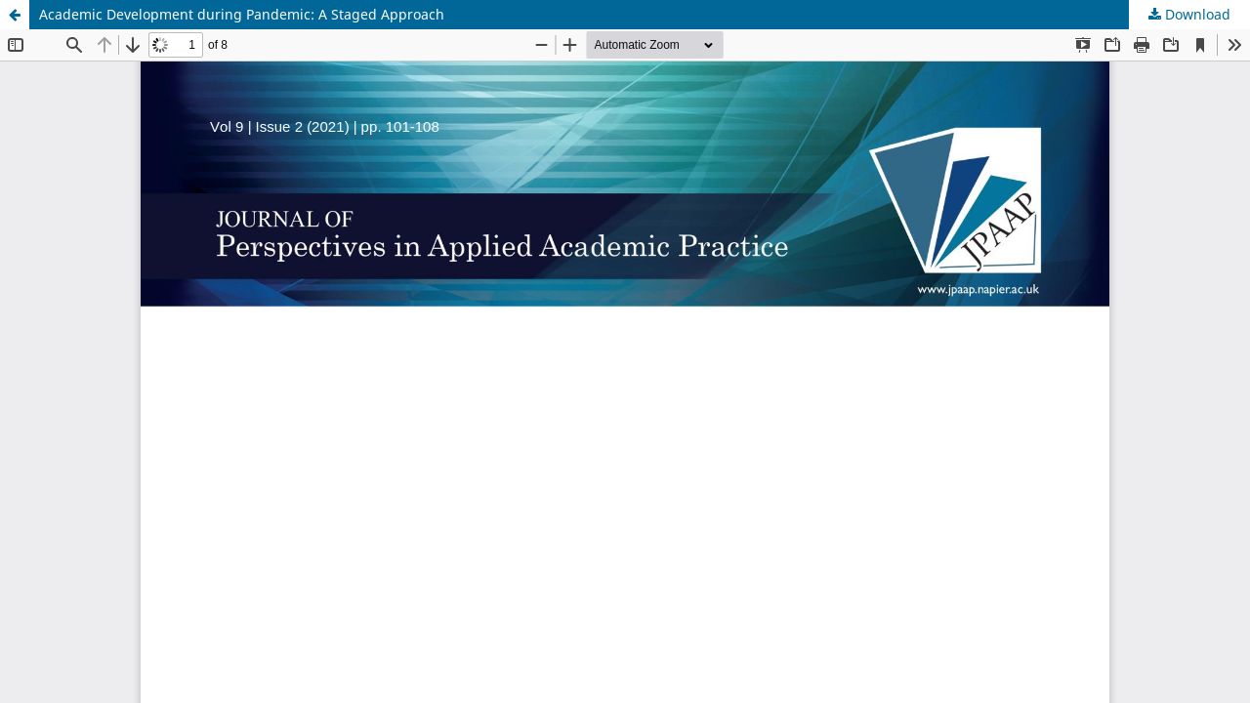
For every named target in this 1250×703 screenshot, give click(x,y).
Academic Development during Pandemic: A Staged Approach (241, 14)
